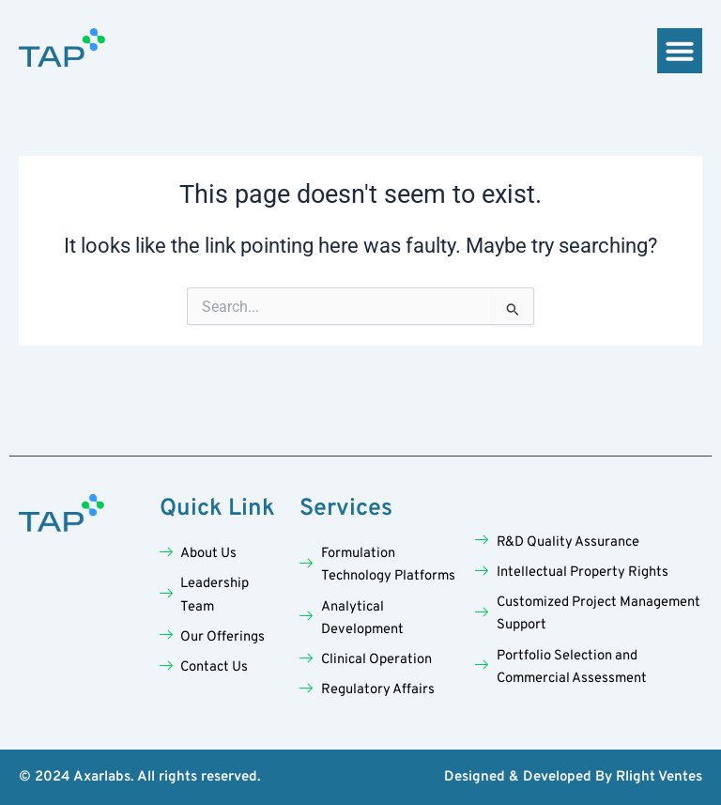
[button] (679, 50)
